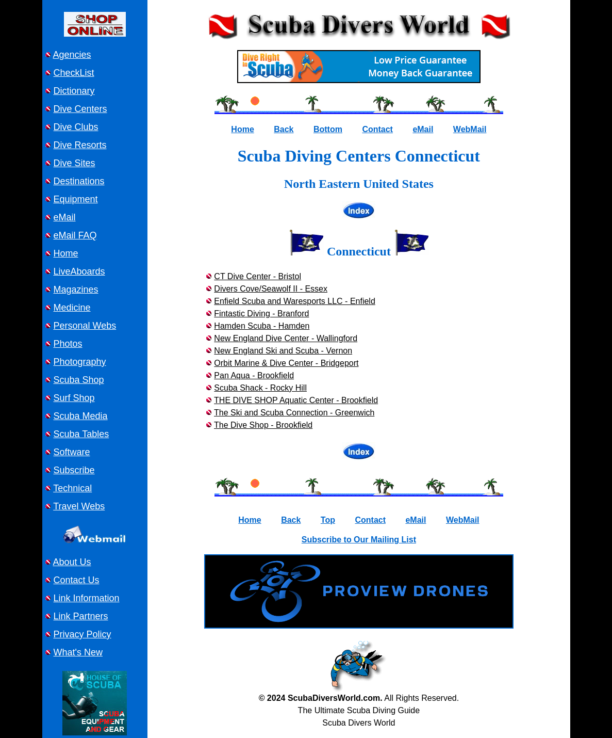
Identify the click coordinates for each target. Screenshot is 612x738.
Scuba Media (81, 416)
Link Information (87, 598)
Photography (80, 362)
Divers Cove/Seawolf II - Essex (270, 288)
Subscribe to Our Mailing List (359, 539)
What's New (78, 652)
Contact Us (77, 580)
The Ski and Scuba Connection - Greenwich (294, 412)
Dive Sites (74, 163)
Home (66, 253)
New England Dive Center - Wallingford (285, 338)
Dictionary (74, 91)
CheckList (74, 73)
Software (72, 452)
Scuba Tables (81, 434)
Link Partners (81, 616)
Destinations (79, 181)
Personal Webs (85, 325)
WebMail (470, 129)
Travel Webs (79, 506)
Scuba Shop (79, 380)
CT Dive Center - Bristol (257, 276)
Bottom (327, 129)
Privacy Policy (82, 634)
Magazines (76, 289)
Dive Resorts (80, 145)
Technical (72, 488)
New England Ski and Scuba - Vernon (283, 350)
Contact (377, 129)
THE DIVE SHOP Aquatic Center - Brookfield (296, 400)
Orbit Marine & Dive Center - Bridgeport (286, 363)
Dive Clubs (76, 127)
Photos (68, 344)
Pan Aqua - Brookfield (254, 375)
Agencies (72, 55)
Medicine (72, 307)
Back (283, 129)
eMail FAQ (75, 235)
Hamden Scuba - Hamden (261, 326)
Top (328, 520)
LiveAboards (79, 271)
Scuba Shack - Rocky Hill (260, 387)
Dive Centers (80, 109)
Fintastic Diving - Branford (261, 313)
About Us (72, 562)
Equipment (76, 199)
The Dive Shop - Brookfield (263, 425)
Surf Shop (74, 398)
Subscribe (74, 470)
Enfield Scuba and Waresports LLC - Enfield (294, 301)
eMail (65, 217)
